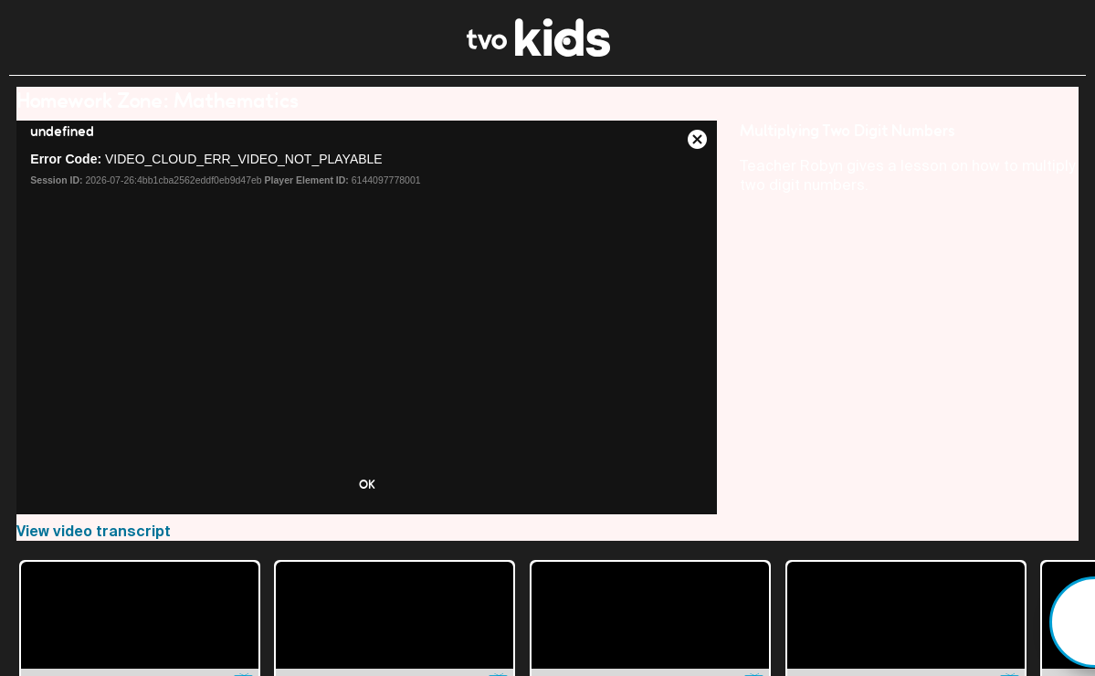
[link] (538, 51)
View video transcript (93, 531)
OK (367, 484)
